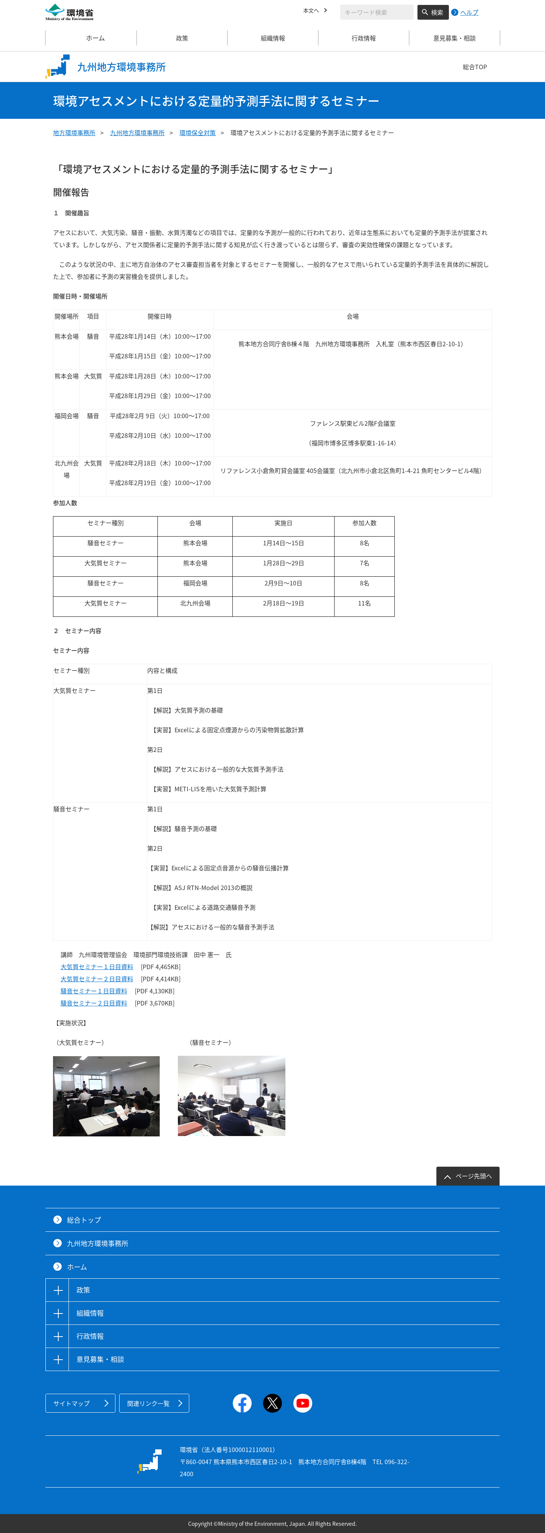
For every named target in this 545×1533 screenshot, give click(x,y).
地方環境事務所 (74, 132)
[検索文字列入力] (377, 12)
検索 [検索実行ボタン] (437, 12)
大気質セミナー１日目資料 (97, 966)
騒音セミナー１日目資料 (94, 990)
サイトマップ (71, 1403)
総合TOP (475, 66)
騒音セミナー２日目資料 (94, 1002)
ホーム (91, 37)
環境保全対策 (197, 132)
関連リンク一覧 (148, 1403)
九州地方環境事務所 (137, 132)
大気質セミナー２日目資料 (97, 978)
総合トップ (84, 1220)
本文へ (312, 11)
